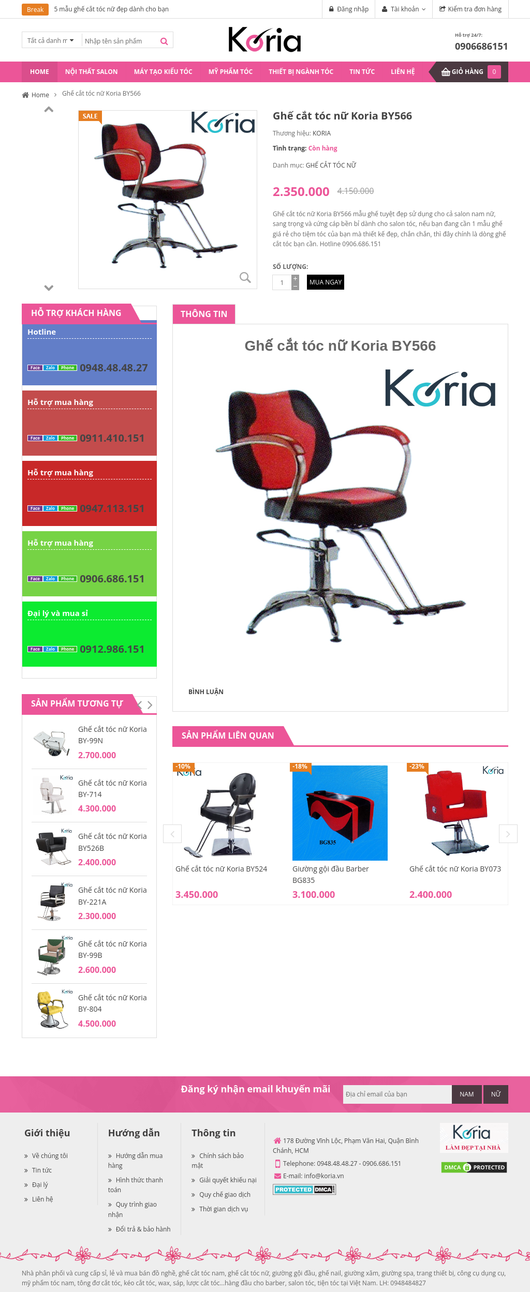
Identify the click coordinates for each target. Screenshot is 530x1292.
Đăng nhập (353, 9)
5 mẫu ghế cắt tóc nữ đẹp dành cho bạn (111, 9)
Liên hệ (38, 1199)
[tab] (203, 314)
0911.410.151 (112, 438)
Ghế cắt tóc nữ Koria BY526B (112, 841)
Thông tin (204, 314)
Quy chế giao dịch (221, 1194)
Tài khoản (405, 9)
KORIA (322, 133)
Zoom (245, 277)
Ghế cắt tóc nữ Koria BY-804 (112, 1003)
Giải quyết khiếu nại (224, 1180)
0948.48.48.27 (114, 367)
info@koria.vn (324, 1175)
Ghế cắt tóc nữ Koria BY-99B (112, 949)
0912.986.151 (112, 649)
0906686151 (481, 46)
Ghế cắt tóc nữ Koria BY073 (455, 869)
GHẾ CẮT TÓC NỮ (331, 165)
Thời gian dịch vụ (220, 1209)
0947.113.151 (112, 508)
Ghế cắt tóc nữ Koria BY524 (221, 869)
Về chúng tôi (46, 1155)
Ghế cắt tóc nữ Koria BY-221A (112, 895)
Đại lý (36, 1184)
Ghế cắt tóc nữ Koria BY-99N (112, 734)
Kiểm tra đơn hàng (475, 9)
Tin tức (38, 1170)
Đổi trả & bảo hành (139, 1229)
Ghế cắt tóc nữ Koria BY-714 (112, 788)
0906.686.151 (112, 578)
